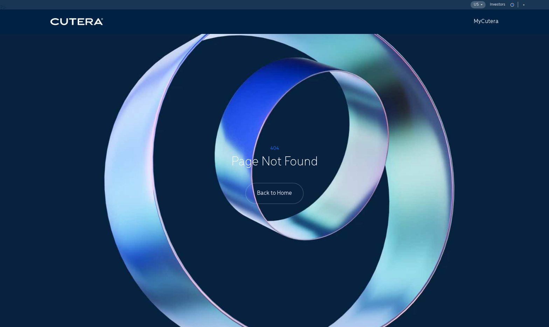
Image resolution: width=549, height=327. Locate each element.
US (478, 4)
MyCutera (486, 21)
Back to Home (274, 193)
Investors (497, 4)
